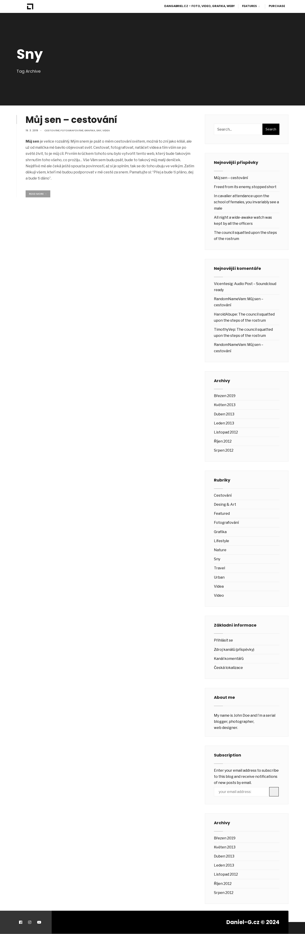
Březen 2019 (224, 396)
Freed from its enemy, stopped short (245, 187)
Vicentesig (223, 284)
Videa (106, 130)
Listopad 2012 (226, 432)
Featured (222, 513)
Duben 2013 (224, 414)
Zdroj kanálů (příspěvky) (234, 649)
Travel (219, 568)
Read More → (38, 194)
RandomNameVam (230, 299)
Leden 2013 (224, 423)
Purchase (277, 6)
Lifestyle (221, 541)
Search (271, 129)
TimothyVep (224, 329)
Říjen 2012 (223, 441)
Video (219, 595)
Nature (220, 550)
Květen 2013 (224, 405)
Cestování (51, 130)
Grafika (89, 130)
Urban (219, 577)
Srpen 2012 (223, 450)
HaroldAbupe (225, 314)
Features (249, 6)
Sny (98, 130)
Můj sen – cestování (71, 119)
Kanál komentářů (229, 658)
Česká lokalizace (228, 668)
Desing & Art (225, 504)
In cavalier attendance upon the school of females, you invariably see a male (246, 202)
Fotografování (72, 130)
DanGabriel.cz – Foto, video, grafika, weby (199, 6)
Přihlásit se (223, 640)
